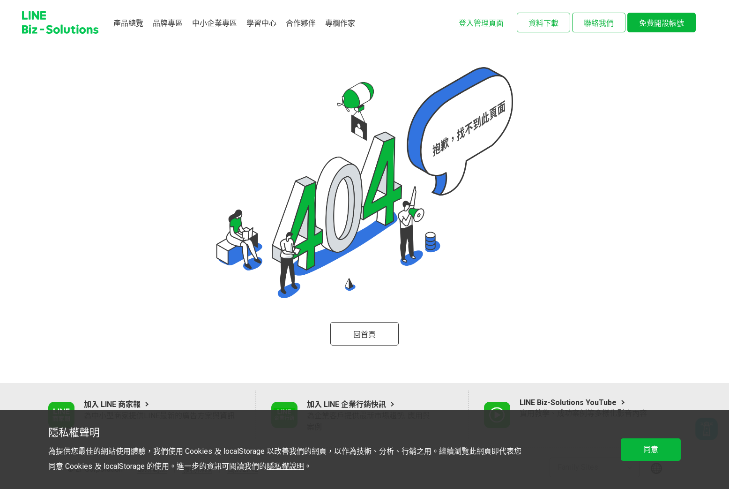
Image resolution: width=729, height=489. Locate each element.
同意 (650, 449)
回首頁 (364, 334)
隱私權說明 (285, 466)
